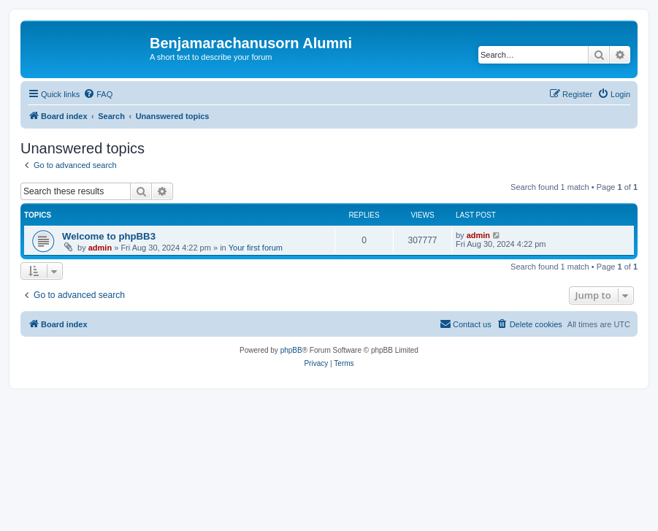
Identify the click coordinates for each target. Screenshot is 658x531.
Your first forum (256, 247)
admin (100, 247)
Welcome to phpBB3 (109, 236)
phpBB (291, 350)
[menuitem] (97, 94)
